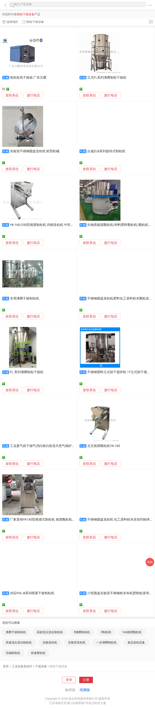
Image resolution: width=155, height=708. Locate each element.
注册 (86, 680)
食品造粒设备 (136, 642)
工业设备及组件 (22, 666)
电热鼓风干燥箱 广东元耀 (28, 77)
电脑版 (85, 690)
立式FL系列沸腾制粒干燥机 (106, 77)
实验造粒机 (50, 642)
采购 (150, 562)
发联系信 (11, 95)
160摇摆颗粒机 (132, 632)
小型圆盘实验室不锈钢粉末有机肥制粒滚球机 (119, 593)
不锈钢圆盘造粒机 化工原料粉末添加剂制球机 (120, 519)
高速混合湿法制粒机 (19, 642)
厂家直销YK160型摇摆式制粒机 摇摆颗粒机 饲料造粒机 (49, 519)
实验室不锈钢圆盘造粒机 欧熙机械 (35, 151)
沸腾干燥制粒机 (16, 632)
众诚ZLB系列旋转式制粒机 (106, 151)
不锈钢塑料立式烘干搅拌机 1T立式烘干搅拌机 (120, 372)
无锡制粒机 (13, 653)
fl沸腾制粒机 (82, 632)
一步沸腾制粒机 (106, 642)
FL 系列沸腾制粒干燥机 (26, 372)
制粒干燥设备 (58, 666)
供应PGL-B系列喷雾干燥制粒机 (32, 593)
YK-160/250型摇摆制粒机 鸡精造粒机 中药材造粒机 (47, 225)
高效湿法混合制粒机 (50, 632)
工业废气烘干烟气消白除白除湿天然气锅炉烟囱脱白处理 (50, 446)
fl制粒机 (106, 632)
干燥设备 (41, 666)
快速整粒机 (38, 653)
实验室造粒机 (77, 642)
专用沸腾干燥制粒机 (24, 298)
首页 (6, 666)
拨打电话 (33, 95)
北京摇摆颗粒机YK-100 (103, 446)
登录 (69, 680)
